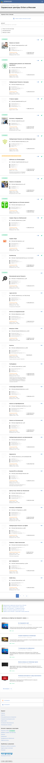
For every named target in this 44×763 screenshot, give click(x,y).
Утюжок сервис (13, 98)
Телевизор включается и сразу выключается (29, 675)
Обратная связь (5, 740)
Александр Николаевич (16, 386)
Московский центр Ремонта (17, 276)
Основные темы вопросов (7, 722)
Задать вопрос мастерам (7, 748)
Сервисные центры (6, 5)
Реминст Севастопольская (17, 542)
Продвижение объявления (7, 738)
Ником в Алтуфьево (15, 181)
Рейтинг (3, 734)
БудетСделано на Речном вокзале (19, 202)
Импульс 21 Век (13, 328)
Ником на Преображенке (16, 403)
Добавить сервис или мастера (8, 732)
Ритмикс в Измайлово (15, 507)
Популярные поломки (6, 724)
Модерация (4, 736)
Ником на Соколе (14, 42)
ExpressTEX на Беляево (16, 471)
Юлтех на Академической (16, 311)
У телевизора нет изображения (26, 648)
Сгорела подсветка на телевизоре (27, 635)
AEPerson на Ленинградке (17, 159)
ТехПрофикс (12, 364)
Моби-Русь (12, 577)
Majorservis (12, 454)
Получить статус (5, 730)
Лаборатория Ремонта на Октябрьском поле (22, 139)
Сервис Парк (13, 238)
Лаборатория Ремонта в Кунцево (19, 82)
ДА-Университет (14, 561)
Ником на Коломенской (16, 420)
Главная (3, 713)
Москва (13, 5)
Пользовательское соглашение (8, 717)
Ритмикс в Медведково (16, 118)
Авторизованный (7, 30)
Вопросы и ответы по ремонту (8, 746)
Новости (3, 715)
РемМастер (12, 255)
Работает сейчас (7, 32)
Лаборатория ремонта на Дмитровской (20, 437)
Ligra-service (13, 293)
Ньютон (11, 345)
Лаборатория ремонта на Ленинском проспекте (20, 64)
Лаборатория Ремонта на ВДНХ (18, 525)
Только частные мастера (8, 28)
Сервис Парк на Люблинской (17, 218)
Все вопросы (7, 689)
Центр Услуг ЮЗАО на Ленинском (19, 490)
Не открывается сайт (23, 623)
